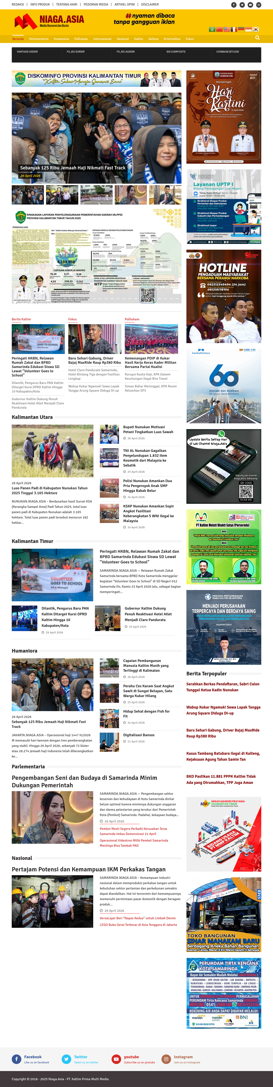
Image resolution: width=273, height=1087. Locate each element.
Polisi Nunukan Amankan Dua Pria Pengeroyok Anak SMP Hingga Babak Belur (147, 485)
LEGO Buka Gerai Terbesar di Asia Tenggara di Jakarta (138, 925)
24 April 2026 (136, 497)
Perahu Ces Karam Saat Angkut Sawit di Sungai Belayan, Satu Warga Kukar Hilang (148, 691)
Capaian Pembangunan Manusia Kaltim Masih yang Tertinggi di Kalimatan (146, 665)
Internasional (102, 39)
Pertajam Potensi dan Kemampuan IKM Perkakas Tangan (89, 869)
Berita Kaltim (21, 319)
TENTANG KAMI (66, 4)
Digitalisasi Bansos (139, 735)
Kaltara (153, 39)
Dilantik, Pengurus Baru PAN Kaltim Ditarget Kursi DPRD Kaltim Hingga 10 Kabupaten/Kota (37, 387)
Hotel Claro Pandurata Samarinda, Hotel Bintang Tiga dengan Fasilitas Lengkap (94, 374)
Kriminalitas (172, 39)
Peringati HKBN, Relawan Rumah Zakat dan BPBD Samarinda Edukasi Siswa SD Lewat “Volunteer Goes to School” (36, 367)
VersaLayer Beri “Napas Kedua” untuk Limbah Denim (138, 918)
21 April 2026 (136, 741)
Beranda (18, 39)
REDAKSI (18, 4)
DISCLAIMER (150, 4)
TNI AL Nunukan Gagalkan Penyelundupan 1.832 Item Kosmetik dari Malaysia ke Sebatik (145, 458)
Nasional (123, 39)
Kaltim (138, 39)
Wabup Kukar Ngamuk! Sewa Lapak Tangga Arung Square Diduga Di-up (94, 388)
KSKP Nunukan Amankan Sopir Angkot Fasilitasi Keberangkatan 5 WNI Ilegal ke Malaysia (148, 513)
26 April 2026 (30, 176)
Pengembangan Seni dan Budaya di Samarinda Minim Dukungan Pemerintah (84, 781)
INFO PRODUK (40, 4)
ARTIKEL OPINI (125, 4)
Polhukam (81, 39)
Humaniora (61, 39)
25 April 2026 (136, 472)
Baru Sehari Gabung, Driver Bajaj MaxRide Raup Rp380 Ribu (94, 360)
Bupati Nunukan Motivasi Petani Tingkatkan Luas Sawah (148, 429)
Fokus (190, 39)
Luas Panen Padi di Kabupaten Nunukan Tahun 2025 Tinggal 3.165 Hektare (50, 490)
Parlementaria (39, 39)
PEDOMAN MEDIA (96, 4)
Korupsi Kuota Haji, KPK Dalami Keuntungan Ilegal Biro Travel (147, 376)
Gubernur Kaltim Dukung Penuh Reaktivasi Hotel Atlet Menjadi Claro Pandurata (38, 403)
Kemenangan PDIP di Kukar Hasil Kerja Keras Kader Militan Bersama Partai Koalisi (150, 362)
